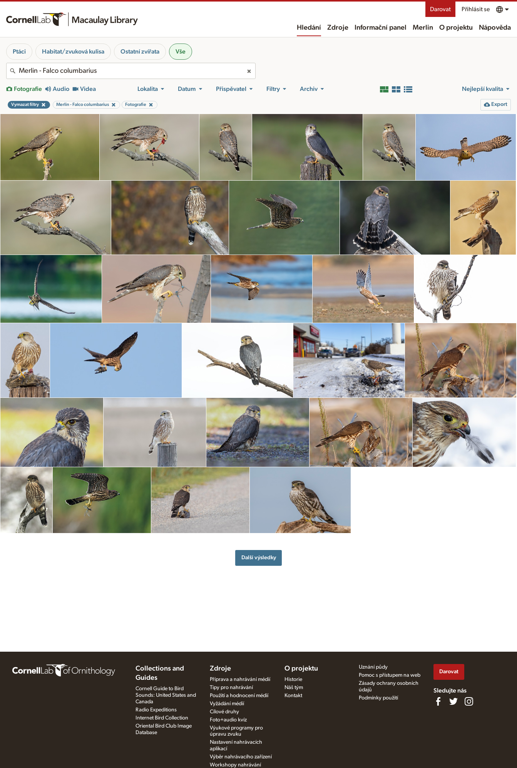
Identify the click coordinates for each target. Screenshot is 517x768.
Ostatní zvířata (139, 52)
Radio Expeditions (156, 710)
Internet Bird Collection (162, 718)
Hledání (309, 27)
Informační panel (381, 27)
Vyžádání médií (227, 703)
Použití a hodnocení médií (239, 695)
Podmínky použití (378, 698)
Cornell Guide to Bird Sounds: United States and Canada (166, 695)
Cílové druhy (224, 711)
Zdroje (337, 27)
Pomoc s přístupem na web (389, 675)
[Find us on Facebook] (438, 701)
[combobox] (131, 71)
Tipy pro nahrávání (231, 687)
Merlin (423, 27)
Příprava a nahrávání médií (240, 679)
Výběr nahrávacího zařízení (241, 757)
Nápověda (495, 27)
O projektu (456, 27)
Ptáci (19, 52)
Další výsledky (258, 557)
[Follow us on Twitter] (453, 701)
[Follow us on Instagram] (468, 701)
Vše (181, 52)
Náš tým (293, 687)
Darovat (440, 9)
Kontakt (293, 695)
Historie (293, 679)
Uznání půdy (373, 667)
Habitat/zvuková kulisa (73, 52)
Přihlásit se (476, 9)
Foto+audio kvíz (228, 720)
